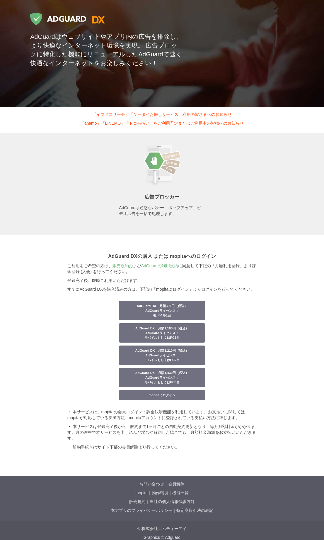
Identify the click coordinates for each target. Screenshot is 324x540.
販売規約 (120, 265)
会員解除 (176, 484)
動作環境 (160, 492)
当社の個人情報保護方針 (172, 501)
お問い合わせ (151, 484)
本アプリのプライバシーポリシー (141, 510)
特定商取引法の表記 (194, 510)
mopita (141, 492)
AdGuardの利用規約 (159, 265)
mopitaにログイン (162, 395)
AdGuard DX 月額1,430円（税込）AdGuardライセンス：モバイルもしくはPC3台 (162, 377)
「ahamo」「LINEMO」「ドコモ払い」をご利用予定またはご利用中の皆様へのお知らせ (162, 123)
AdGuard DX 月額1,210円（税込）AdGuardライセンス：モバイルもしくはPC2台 (162, 355)
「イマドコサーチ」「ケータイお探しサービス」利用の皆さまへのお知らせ (162, 114)
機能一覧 (180, 492)
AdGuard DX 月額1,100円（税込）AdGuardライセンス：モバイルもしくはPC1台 (162, 332)
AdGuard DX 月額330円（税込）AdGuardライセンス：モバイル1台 (162, 310)
